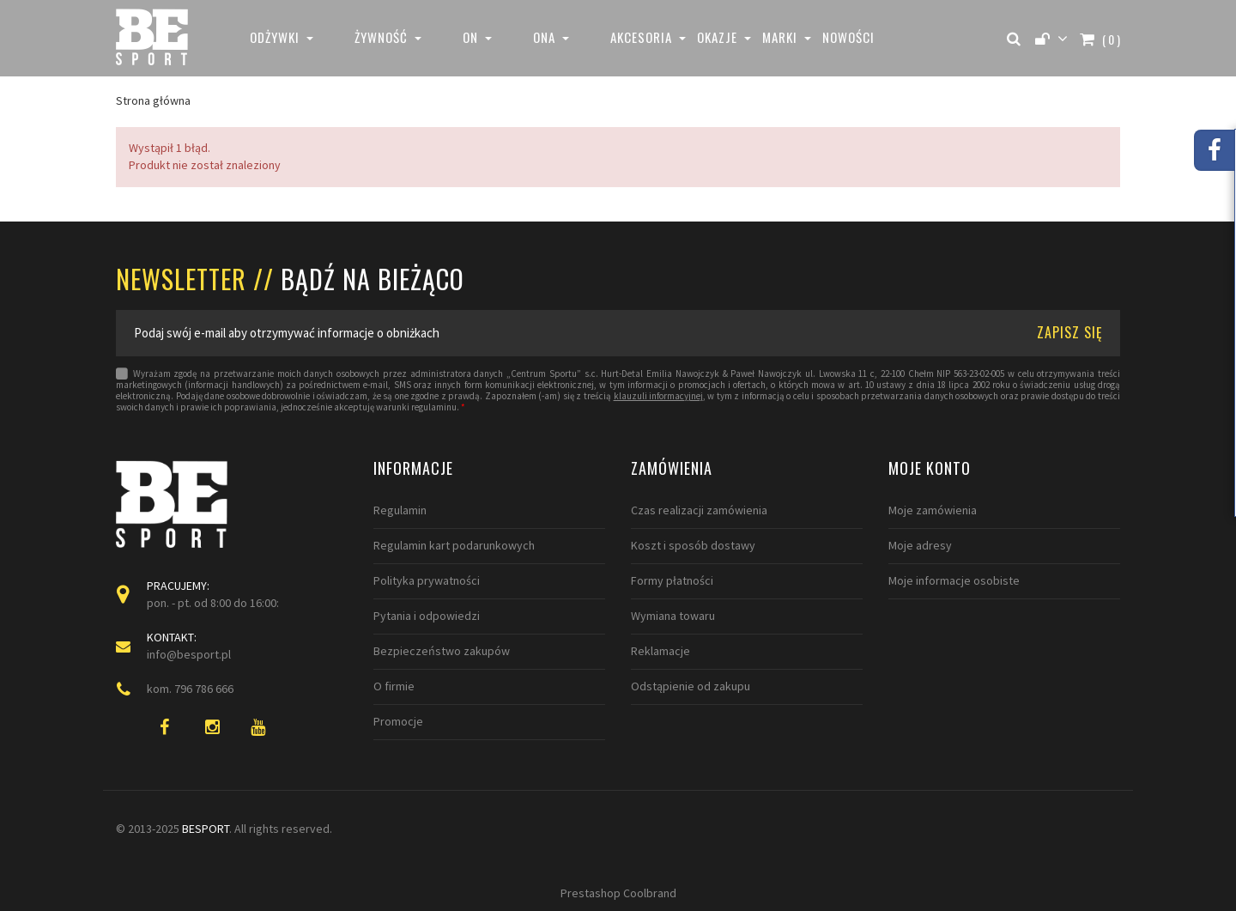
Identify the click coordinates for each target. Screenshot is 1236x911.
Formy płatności (672, 580)
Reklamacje (660, 651)
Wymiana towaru (673, 615)
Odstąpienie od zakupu (690, 686)
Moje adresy (920, 545)
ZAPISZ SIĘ (1070, 332)
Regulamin (400, 510)
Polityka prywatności (426, 580)
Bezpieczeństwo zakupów (441, 651)
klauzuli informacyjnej (658, 396)
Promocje (398, 721)
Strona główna (153, 100)
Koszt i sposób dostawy (693, 545)
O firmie (394, 686)
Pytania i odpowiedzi (426, 615)
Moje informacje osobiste (954, 580)
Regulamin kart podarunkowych (454, 545)
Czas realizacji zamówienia (699, 510)
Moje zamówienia (932, 510)
